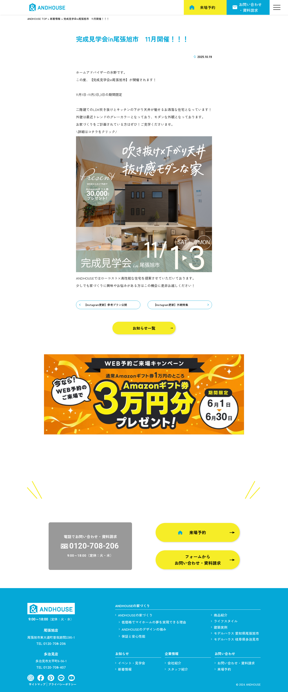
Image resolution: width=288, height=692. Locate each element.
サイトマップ (37, 684)
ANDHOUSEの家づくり (135, 614)
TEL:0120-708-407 (51, 667)
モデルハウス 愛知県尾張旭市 (236, 633)
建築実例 (220, 627)
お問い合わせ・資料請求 (250, 7)
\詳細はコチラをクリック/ (96, 131)
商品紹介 (220, 614)
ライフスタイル (226, 621)
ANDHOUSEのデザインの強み (144, 629)
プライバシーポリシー (62, 684)
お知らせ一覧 (144, 328)
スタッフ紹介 (178, 669)
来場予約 (207, 7)
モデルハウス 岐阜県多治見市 (236, 639)
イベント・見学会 (131, 662)
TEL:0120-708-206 (51, 644)
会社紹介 (174, 662)
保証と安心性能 (133, 636)
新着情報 (125, 669)
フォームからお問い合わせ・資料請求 (198, 560)
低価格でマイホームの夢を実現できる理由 (154, 622)
